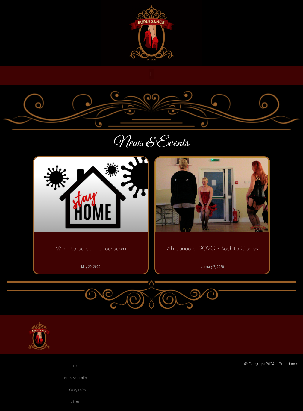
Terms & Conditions (76, 378)
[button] (151, 74)
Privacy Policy (76, 390)
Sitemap (76, 402)
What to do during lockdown (91, 248)
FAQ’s (76, 366)
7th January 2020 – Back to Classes (212, 248)
